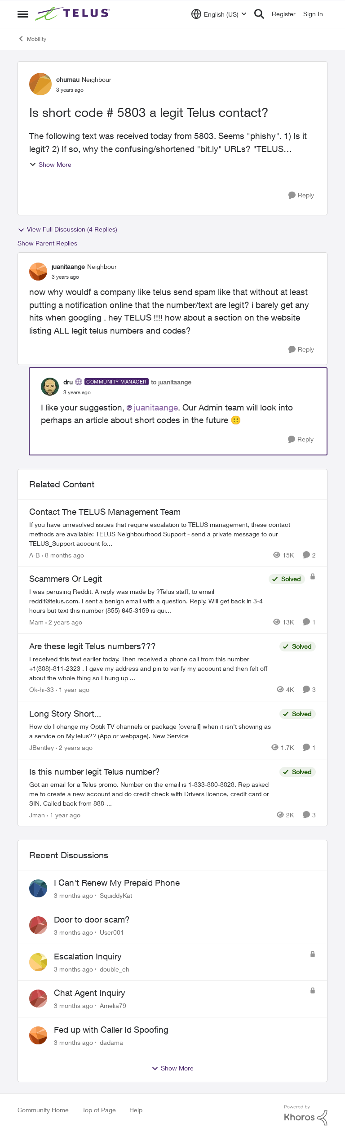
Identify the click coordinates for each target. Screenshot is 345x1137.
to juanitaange (171, 382)
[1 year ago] (72, 689)
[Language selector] (219, 14)
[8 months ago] (63, 554)
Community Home (43, 1110)
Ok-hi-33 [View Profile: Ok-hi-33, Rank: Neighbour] (41, 689)
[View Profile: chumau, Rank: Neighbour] (40, 84)
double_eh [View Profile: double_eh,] (114, 968)
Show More (50, 164)
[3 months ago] (73, 895)
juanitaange (156, 407)
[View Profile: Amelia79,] (38, 999)
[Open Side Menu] (23, 14)
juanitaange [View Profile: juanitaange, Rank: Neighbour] (68, 266)
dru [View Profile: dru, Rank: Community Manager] (68, 382)
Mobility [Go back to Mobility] (32, 38)
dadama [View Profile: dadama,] (111, 1042)
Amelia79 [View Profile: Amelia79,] (113, 1005)
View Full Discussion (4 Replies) (67, 229)
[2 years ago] (63, 622)
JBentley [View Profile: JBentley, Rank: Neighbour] (41, 747)
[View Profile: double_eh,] (38, 962)
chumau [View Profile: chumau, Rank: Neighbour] (68, 79)
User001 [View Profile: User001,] (112, 932)
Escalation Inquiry (88, 956)
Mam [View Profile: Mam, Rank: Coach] (36, 622)
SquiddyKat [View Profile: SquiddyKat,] (116, 895)
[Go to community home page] (73, 14)
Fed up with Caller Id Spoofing (111, 1029)
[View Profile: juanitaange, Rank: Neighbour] (38, 272)
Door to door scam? (92, 919)
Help (135, 1110)
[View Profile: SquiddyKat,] (38, 888)
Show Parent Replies (47, 243)
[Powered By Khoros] (305, 1115)
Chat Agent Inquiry (89, 993)
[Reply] (301, 195)
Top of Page (99, 1110)
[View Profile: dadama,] (38, 1035)
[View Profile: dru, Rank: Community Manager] (50, 387)
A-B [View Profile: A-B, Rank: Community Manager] (34, 554)
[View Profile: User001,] (38, 925)
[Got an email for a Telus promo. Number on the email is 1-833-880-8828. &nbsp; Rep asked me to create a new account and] (152, 793)
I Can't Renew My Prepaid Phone (117, 882)
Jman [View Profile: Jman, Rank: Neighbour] (37, 814)
